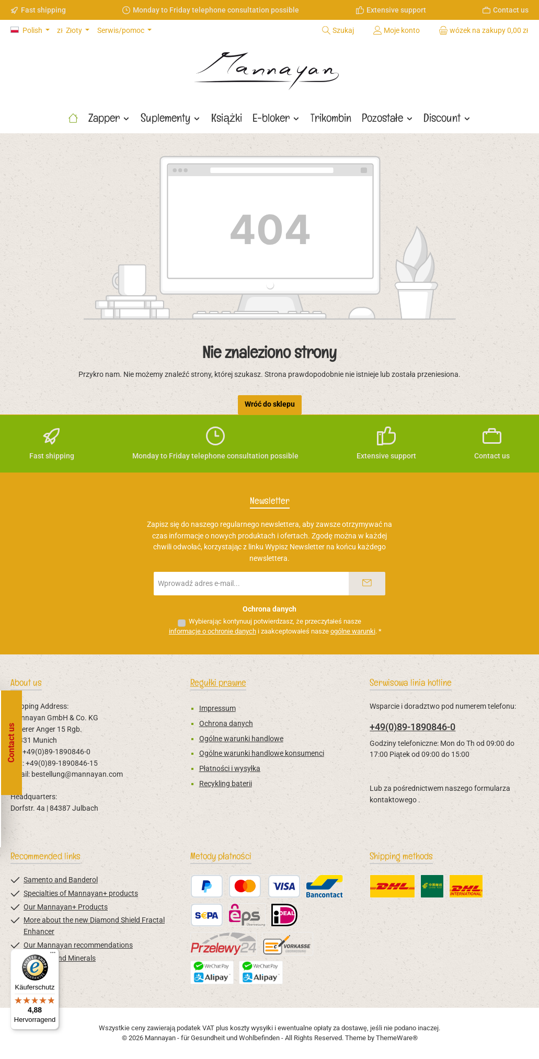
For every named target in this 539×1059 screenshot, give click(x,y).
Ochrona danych (226, 723)
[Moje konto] (396, 30)
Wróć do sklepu (270, 404)
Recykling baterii (225, 783)
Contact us (511, 10)
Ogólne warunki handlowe (241, 738)
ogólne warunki (352, 631)
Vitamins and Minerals (60, 958)
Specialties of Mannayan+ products (81, 893)
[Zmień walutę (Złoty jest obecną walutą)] (73, 30)
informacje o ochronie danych (212, 631)
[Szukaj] (338, 30)
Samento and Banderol (61, 880)
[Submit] (367, 583)
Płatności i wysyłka (229, 768)
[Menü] (53, 955)
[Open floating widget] (13, 742)
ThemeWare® (397, 1038)
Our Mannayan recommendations (78, 945)
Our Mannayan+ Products (66, 907)
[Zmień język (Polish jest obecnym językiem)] (30, 30)
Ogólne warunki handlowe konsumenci (261, 753)
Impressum (217, 708)
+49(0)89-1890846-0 (412, 726)
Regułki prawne (218, 682)
